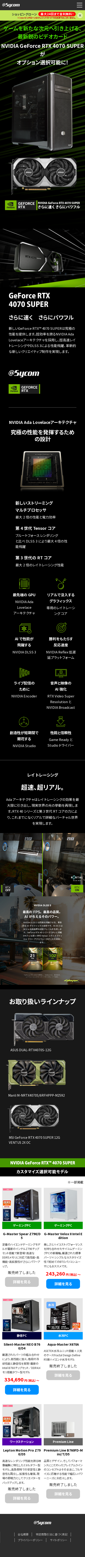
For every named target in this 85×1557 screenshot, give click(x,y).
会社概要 (23, 1534)
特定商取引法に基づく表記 (52, 1534)
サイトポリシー (58, 1540)
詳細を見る (63, 1283)
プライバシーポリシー (30, 1540)
